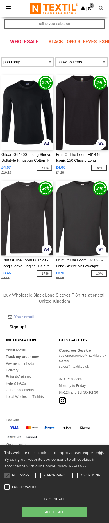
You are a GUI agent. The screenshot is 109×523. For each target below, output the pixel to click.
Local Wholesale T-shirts (25, 397)
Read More (78, 466)
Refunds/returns (18, 377)
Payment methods (20, 363)
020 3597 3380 (70, 379)
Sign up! (18, 327)
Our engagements (20, 390)
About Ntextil (16, 350)
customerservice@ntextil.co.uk (82, 356)
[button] (83, 8)
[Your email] (48, 317)
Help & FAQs (16, 383)
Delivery (12, 370)
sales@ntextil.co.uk (74, 367)
